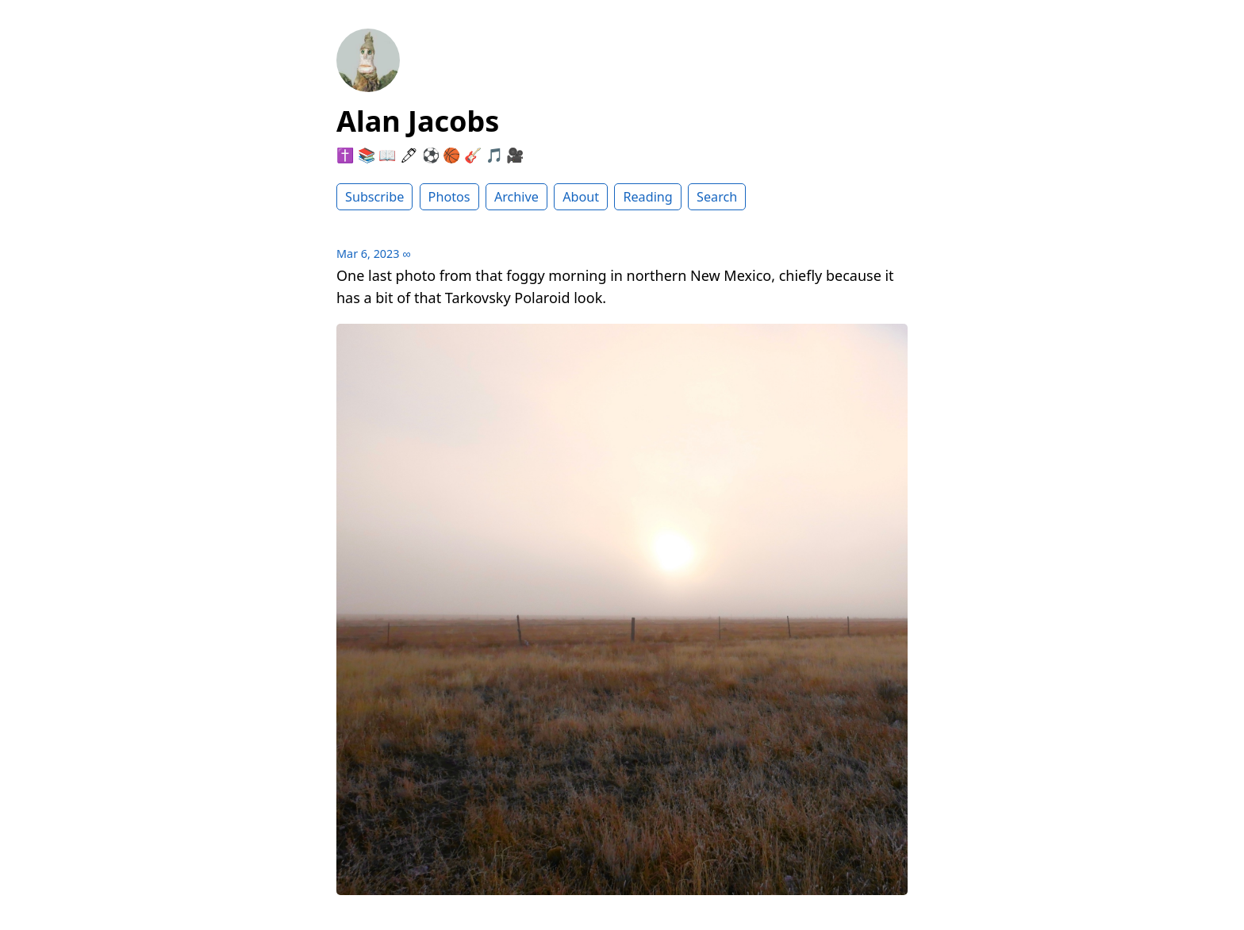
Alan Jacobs (417, 121)
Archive (516, 197)
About (580, 197)
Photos (449, 197)
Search (717, 197)
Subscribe (374, 197)
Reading (647, 197)
